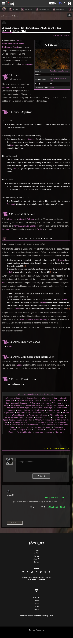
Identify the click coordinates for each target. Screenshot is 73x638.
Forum (36, 556)
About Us (36, 559)
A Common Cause (32, 398)
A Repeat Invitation (57, 415)
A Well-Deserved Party (48, 425)
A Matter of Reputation (51, 413)
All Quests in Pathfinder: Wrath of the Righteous (36, 394)
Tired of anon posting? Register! (55, 448)
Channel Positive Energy (36, 319)
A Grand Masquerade (55, 410)
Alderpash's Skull (24, 430)
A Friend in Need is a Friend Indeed (31, 410)
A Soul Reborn (58, 417)
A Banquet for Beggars (13, 398)
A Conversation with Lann (39, 403)
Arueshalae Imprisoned (43, 432)
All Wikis (36, 553)
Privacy (36, 606)
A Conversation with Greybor (52, 401)
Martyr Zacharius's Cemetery (59, 71)
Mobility (10, 272)
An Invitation (38, 430)
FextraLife (23, 616)
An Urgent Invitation (24, 432)
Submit (41, 476)
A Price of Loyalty (18, 415)
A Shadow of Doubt (43, 417)
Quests (16, 16)
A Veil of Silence (32, 425)
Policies (36, 609)
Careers (36, 600)
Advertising (36, 597)
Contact (36, 562)
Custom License (39, 579)
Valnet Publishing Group (44, 616)
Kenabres (6, 87)
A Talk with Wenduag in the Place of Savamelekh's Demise (32, 422)
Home (37, 550)
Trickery (61, 260)
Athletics (63, 300)
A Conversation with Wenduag (53, 405)
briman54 (10, 495)
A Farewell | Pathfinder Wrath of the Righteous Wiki (31, 29)
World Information (6, 16)
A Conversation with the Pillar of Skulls (25, 405)
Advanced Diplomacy (43, 427)
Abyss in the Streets (25, 427)
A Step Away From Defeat (44, 420)
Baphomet (11, 204)
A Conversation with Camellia (28, 401)
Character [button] (43, 9)
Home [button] (14, 9)
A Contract (45, 398)
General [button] (27, 9)
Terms (36, 603)
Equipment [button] (59, 9)
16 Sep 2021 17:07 (52, 498)
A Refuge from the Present (37, 415)
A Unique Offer (17, 425)
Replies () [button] (53, 507)
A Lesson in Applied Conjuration (29, 413)
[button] (53, 3)
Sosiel (52, 87)
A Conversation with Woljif (42, 408)
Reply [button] (63, 507)
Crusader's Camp (26, 219)
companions (27, 64)
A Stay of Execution (24, 420)
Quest (18, 40)
